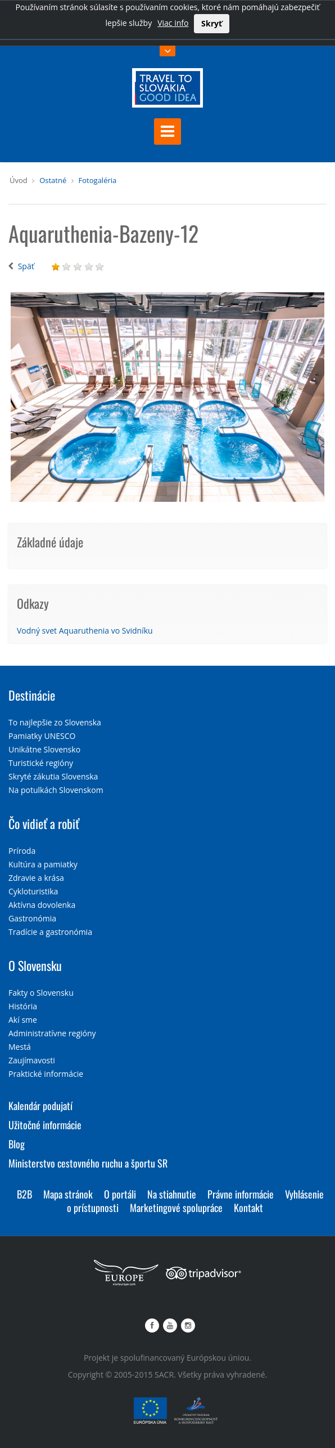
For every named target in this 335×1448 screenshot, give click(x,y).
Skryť (211, 23)
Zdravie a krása (36, 877)
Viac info (172, 22)
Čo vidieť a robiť (43, 823)
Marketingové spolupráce (176, 1207)
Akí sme (22, 1019)
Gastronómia (32, 918)
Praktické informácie (45, 1073)
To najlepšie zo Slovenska (54, 722)
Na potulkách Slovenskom (55, 790)
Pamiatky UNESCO (41, 735)
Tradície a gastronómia (50, 931)
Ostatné (52, 180)
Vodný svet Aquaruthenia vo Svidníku (85, 630)
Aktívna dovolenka (41, 904)
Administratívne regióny (52, 1033)
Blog (16, 1144)
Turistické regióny (40, 763)
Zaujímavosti (31, 1060)
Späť (26, 266)
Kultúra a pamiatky (43, 864)
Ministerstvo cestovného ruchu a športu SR (88, 1163)
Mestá (19, 1046)
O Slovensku (35, 965)
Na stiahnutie (171, 1194)
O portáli (120, 1194)
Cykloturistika (33, 891)
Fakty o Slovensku (41, 992)
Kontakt (248, 1207)
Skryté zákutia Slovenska (53, 776)
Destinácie (31, 695)
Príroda (21, 850)
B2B (24, 1194)
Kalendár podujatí (40, 1105)
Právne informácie (240, 1194)
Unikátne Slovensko (44, 749)
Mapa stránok (68, 1194)
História (22, 1006)
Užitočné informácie (45, 1124)
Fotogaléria (98, 180)
